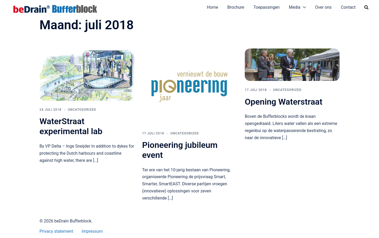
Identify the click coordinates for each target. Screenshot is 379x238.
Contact (348, 7)
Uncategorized (82, 109)
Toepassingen (266, 7)
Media (294, 7)
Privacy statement (56, 231)
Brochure (235, 7)
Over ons (323, 7)
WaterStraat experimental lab (70, 126)
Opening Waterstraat (283, 102)
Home (212, 7)
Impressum (92, 231)
